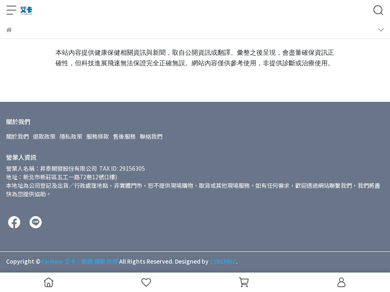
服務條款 (97, 136)
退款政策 (44, 136)
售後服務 (124, 136)
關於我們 (17, 136)
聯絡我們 (151, 136)
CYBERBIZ (223, 261)
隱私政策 (71, 136)
